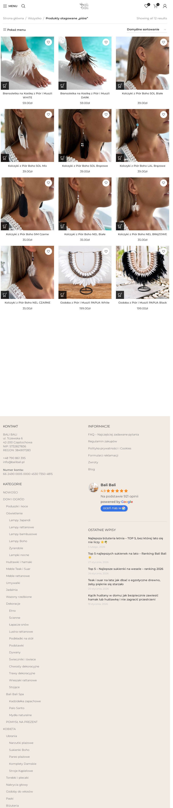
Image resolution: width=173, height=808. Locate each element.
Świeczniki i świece (22, 659)
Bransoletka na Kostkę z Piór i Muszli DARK (84, 95)
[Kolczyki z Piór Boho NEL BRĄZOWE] (143, 205)
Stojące (14, 687)
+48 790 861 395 (14, 458)
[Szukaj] (23, 6)
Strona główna (13, 18)
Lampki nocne (19, 555)
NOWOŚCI (10, 492)
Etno (12, 610)
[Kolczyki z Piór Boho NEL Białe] (84, 205)
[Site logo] (85, 6)
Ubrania (11, 736)
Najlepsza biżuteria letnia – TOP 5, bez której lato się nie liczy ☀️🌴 (125, 540)
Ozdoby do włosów (19, 791)
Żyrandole (16, 548)
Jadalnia (12, 590)
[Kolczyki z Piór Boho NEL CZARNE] (26, 275)
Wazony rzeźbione (19, 597)
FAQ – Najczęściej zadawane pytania (113, 434)
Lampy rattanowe (21, 527)
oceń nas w (114, 508)
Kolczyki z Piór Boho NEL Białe (85, 236)
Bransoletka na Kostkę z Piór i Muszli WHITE (26, 95)
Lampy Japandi (19, 520)
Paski (10, 798)
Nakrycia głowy (17, 784)
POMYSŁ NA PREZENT (22, 722)
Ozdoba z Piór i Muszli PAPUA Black (143, 305)
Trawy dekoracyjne (22, 673)
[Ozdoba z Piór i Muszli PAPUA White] (84, 275)
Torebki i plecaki (17, 777)
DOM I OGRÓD (13, 499)
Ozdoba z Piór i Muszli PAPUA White (85, 305)
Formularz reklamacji (103, 455)
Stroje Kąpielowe (21, 771)
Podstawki (16, 645)
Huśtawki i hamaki (19, 562)
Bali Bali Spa (15, 694)
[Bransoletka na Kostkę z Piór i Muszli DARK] (84, 63)
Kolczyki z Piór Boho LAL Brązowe (143, 166)
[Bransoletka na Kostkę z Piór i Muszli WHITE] (26, 63)
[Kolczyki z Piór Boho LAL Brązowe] (143, 136)
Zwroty (93, 462)
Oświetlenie (14, 513)
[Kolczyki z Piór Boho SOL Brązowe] (84, 136)
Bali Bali (108, 485)
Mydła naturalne (20, 715)
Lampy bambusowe (23, 534)
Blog (91, 469)
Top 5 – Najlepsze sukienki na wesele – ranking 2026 (125, 569)
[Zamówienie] (147, 30)
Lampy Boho (18, 541)
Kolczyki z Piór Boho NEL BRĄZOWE (143, 236)
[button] (4, 85)
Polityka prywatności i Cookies (109, 448)
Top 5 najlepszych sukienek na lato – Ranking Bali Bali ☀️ (127, 555)
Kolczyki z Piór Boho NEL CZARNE (26, 305)
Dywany (15, 652)
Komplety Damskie (22, 764)
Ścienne (14, 618)
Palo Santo (16, 708)
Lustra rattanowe (21, 631)
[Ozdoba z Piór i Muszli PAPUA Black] (143, 275)
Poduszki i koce (17, 506)
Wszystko (35, 18)
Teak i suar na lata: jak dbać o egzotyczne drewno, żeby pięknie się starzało (124, 582)
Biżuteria (12, 805)
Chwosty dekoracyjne (24, 666)
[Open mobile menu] (10, 6)
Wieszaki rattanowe (23, 680)
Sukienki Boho (19, 750)
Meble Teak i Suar (18, 569)
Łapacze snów (19, 624)
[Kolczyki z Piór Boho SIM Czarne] (26, 205)
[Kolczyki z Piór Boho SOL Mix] (26, 136)
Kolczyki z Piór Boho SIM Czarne (26, 236)
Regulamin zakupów (102, 441)
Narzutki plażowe (21, 743)
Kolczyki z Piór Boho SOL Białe (143, 93)
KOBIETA (9, 729)
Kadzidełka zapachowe (25, 701)
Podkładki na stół (21, 638)
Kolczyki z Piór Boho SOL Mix (26, 166)
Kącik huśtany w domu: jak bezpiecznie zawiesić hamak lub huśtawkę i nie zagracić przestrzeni (123, 597)
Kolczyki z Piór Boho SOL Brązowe (85, 166)
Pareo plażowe (19, 757)
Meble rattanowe (18, 576)
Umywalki (13, 583)
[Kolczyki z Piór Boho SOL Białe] (143, 63)
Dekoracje (13, 603)
